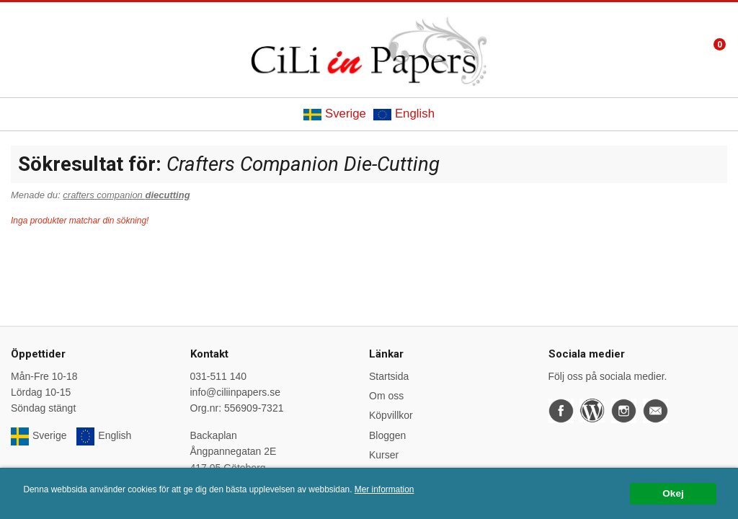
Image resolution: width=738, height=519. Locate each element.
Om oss (386, 396)
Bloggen (387, 435)
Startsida (389, 376)
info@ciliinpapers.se (235, 392)
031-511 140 (218, 376)
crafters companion (126, 195)
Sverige (334, 113)
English (404, 113)
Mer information (384, 489)
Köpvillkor (391, 415)
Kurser (384, 455)
